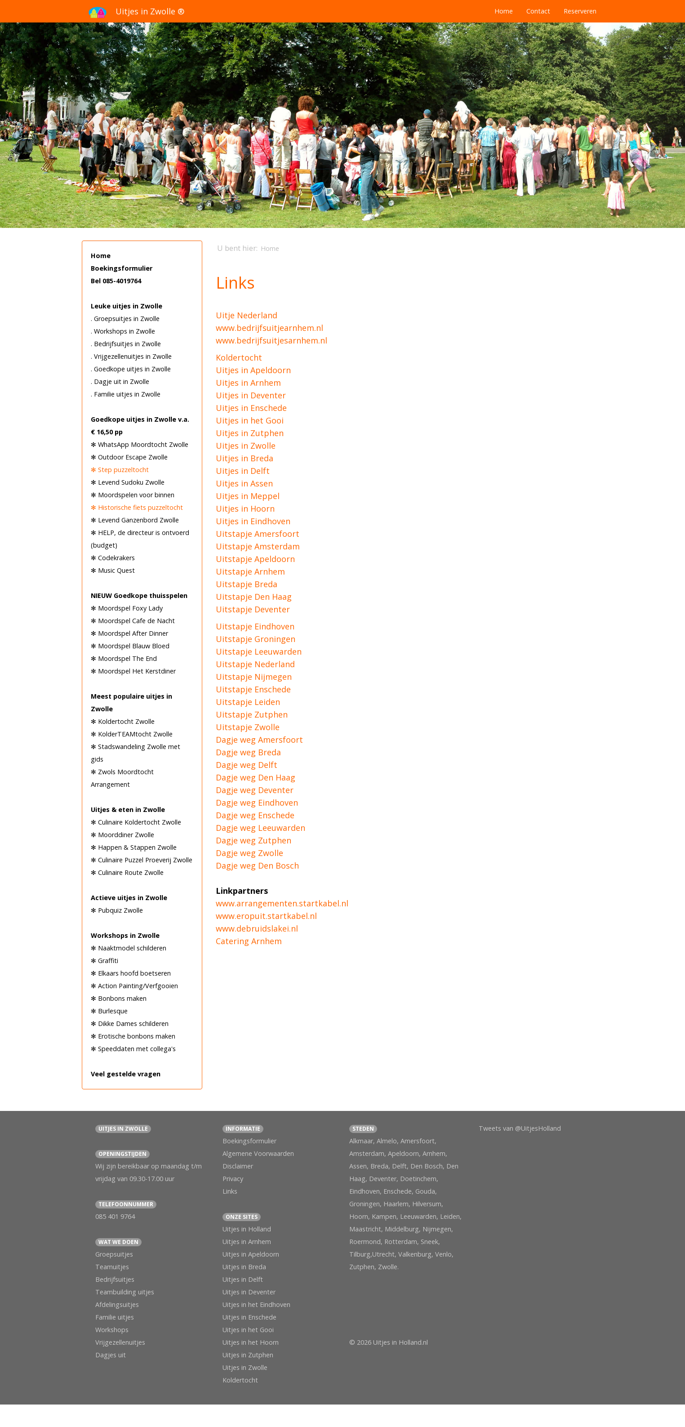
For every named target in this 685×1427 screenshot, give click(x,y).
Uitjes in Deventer (251, 395)
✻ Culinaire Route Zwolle (127, 872)
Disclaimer (237, 1166)
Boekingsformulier (121, 268)
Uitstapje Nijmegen (254, 676)
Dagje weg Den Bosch (257, 865)
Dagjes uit (110, 1355)
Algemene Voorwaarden (258, 1153)
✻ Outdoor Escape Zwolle (129, 457)
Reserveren (580, 11)
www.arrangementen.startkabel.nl (282, 903)
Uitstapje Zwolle (248, 727)
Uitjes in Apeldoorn (253, 370)
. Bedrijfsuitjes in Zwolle (126, 343)
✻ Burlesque (109, 1011)
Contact (538, 11)
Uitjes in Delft (243, 470)
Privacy (232, 1178)
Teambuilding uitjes (124, 1292)
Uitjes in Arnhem (248, 382)
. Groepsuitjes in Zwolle (125, 318)
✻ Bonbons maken (119, 998)
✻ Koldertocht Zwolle (123, 721)
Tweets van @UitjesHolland (520, 1128)
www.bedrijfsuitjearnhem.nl (269, 327)
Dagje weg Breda (248, 752)
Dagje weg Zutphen (253, 840)
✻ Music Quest (113, 570)
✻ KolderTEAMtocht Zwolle (132, 734)
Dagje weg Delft (246, 764)
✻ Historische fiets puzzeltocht (137, 507)
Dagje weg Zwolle (249, 852)
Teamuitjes (112, 1266)
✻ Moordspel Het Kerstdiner (133, 671)
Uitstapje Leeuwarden (259, 651)
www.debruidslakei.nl (257, 928)
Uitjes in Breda (244, 458)
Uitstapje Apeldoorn (255, 558)
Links (229, 1191)
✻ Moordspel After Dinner (129, 633)
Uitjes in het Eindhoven (256, 1304)
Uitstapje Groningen (255, 638)
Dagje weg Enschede (255, 815)
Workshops (112, 1329)
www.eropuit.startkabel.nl (266, 915)
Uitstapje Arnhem (250, 571)
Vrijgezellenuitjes (120, 1342)
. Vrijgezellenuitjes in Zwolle (131, 356)
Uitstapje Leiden (248, 701)
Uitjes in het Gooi (250, 420)
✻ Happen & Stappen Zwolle (134, 847)
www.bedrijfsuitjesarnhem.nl (271, 340)
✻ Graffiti (104, 960)
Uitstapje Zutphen (252, 714)
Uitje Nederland (246, 315)
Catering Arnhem (249, 941)
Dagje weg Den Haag (255, 777)
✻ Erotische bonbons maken (133, 1036)
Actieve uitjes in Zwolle (129, 897)
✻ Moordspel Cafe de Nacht (133, 620)
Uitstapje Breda (246, 584)
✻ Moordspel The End (124, 658)
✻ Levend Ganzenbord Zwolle (135, 520)
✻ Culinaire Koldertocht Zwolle (136, 822)
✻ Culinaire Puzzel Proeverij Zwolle (141, 860)
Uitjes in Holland (246, 1229)
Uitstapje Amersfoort (257, 533)
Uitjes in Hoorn (245, 508)
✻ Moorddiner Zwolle (122, 834)
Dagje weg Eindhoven (257, 802)
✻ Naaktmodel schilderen (128, 948)
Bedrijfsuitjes (114, 1279)
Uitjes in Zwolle (246, 445)
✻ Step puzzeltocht (120, 469)
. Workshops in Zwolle (123, 331)
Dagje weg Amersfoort (259, 739)
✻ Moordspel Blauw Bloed (130, 646)
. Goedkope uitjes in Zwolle (131, 369)
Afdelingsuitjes (117, 1304)
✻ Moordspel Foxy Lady (127, 608)
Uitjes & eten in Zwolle (128, 809)
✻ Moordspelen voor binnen (132, 495)
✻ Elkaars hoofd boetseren (131, 973)
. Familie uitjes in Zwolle (125, 394)
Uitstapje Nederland (255, 664)
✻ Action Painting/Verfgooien (134, 985)
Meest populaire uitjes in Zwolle (131, 702)
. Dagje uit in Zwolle (120, 381)
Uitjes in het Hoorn (250, 1342)
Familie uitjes (114, 1317)
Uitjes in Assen (244, 483)
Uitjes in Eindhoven (253, 521)
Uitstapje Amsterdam (258, 546)
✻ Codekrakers (113, 557)
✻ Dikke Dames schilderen (130, 1023)
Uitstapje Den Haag (254, 596)
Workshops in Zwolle (125, 935)
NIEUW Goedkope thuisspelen (139, 595)
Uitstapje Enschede (253, 689)
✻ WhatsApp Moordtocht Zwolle (139, 444)
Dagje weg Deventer (255, 790)
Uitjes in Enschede (251, 407)
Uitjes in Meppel (248, 496)
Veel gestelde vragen (125, 1074)
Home (503, 11)
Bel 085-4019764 (116, 280)
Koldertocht (239, 357)
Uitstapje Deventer (253, 609)
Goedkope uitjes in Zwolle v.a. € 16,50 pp (140, 425)
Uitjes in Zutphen (250, 433)
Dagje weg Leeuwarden (260, 827)
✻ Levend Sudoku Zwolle (128, 482)
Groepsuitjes (114, 1254)
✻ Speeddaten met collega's (133, 1048)
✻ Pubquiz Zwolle (117, 910)
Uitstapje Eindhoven (255, 626)
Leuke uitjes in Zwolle (126, 306)
